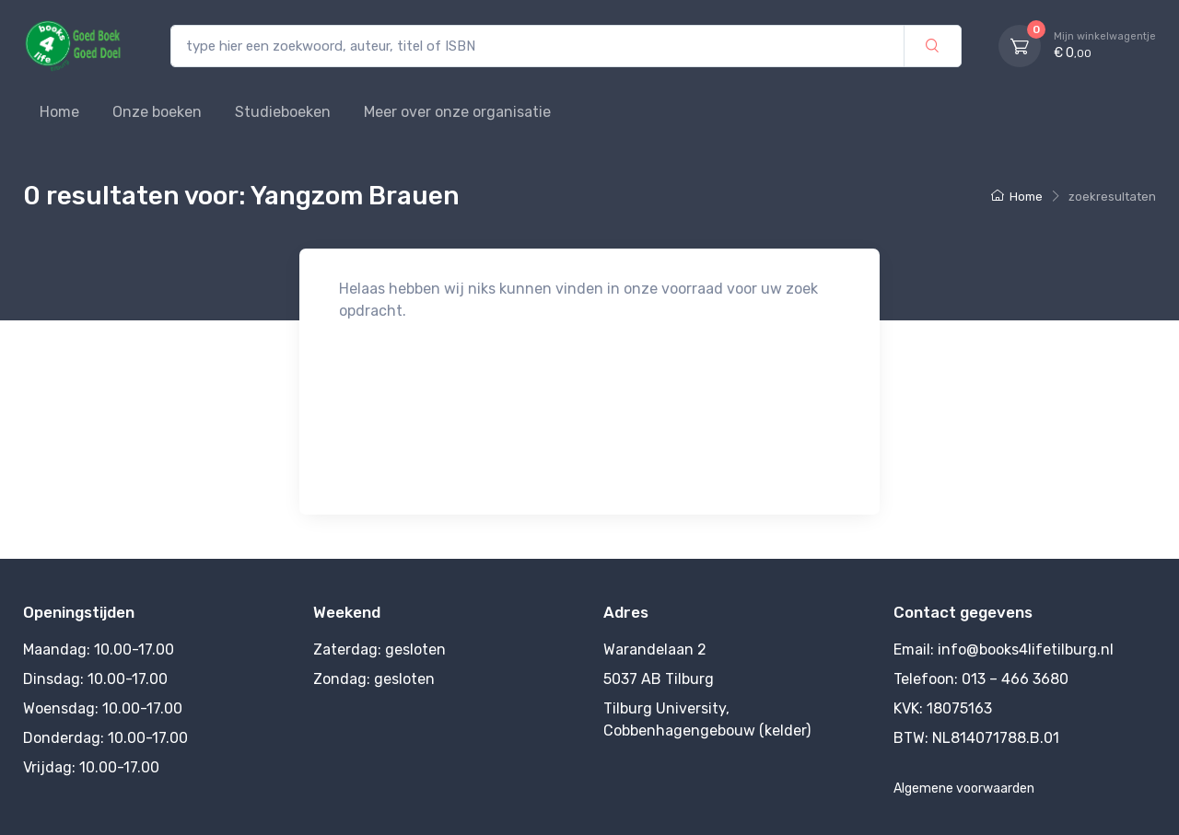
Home (59, 112)
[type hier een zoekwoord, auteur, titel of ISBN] (537, 46)
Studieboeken (283, 112)
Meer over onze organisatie (457, 112)
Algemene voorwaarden (963, 788)
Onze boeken (157, 112)
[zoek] (933, 46)
